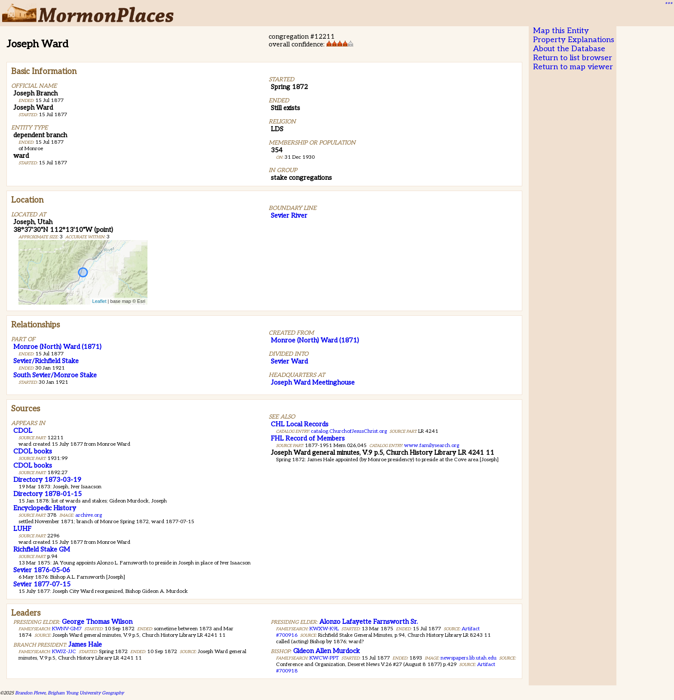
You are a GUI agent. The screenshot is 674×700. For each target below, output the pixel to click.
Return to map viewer (573, 66)
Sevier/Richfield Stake (46, 361)
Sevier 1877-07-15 (41, 584)
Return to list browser (572, 57)
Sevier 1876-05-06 (41, 570)
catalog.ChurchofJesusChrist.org (349, 431)
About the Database (569, 48)
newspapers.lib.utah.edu (468, 658)
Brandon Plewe (30, 693)
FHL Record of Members (308, 438)
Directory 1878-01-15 (47, 494)
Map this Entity (561, 30)
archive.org (88, 515)
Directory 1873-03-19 (47, 480)
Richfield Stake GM (41, 549)
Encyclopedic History (44, 508)
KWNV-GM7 (67, 629)
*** (668, 5)
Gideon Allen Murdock (326, 651)
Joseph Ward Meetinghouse (313, 382)
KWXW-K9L (324, 629)
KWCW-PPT (324, 658)
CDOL (22, 431)
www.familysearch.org (431, 445)
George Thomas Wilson (97, 622)
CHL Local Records (299, 424)
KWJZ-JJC (64, 651)
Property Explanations (573, 39)
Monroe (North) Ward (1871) (57, 347)
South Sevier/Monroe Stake (55, 375)
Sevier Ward (289, 361)
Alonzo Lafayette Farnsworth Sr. (368, 622)
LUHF (22, 529)
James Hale (85, 644)
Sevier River (289, 215)
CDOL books (32, 451)
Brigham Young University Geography (86, 693)
